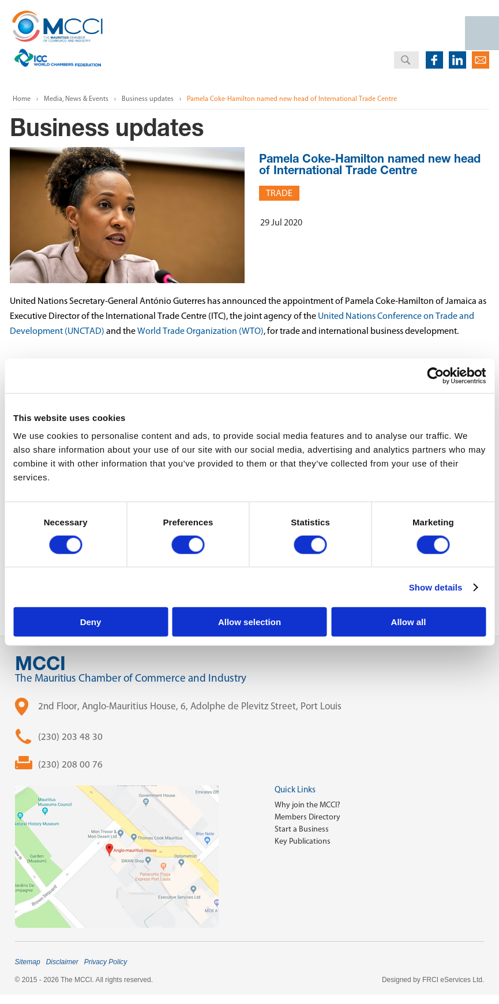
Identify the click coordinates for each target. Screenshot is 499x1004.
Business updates (148, 99)
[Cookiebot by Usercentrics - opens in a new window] (435, 375)
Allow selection (249, 622)
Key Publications (303, 841)
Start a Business (302, 829)
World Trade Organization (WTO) (200, 330)
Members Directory (307, 817)
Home (22, 99)
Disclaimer (62, 962)
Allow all (408, 622)
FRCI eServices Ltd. (453, 980)
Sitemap (27, 962)
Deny (91, 622)
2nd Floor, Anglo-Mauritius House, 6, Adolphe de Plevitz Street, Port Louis (190, 706)
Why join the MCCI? (307, 805)
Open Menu (482, 33)
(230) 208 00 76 (70, 764)
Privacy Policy (105, 962)
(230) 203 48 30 (70, 736)
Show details (436, 587)
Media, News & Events (76, 99)
